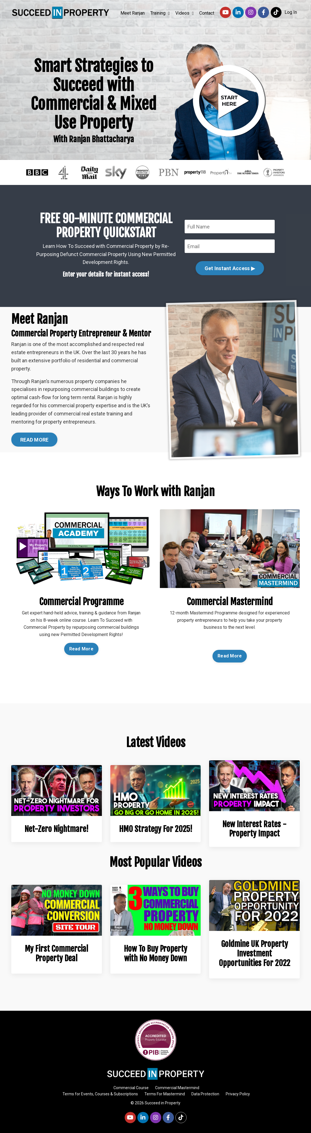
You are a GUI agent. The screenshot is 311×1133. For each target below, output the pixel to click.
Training (160, 13)
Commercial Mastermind (177, 1087)
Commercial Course (131, 1087)
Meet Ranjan (132, 13)
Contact (206, 13)
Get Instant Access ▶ (230, 268)
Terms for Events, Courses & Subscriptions (100, 1094)
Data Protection (205, 1094)
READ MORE (34, 440)
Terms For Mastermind (164, 1094)
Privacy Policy (238, 1094)
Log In (291, 12)
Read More (81, 649)
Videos (184, 13)
